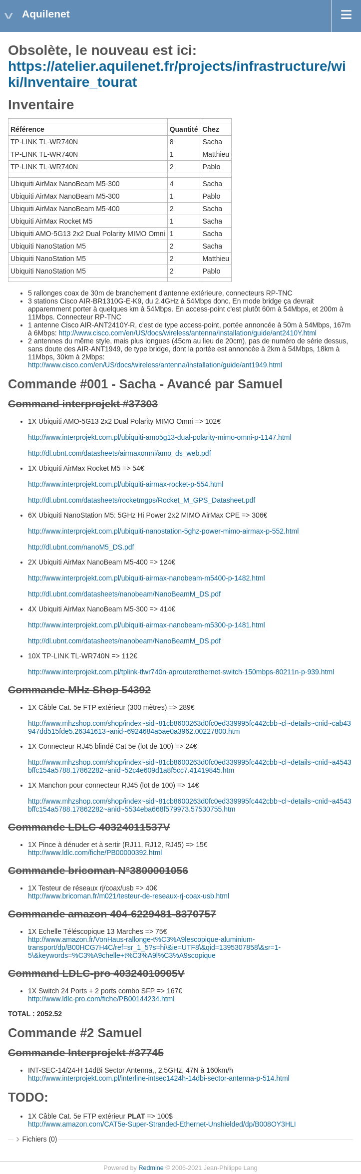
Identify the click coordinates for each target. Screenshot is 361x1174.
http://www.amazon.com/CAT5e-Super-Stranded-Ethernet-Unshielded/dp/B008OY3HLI (162, 1124)
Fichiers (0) (39, 1139)
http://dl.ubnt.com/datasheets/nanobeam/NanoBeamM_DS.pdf (124, 594)
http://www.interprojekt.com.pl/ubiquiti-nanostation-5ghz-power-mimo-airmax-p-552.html (163, 531)
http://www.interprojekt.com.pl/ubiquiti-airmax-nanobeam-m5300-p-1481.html (146, 625)
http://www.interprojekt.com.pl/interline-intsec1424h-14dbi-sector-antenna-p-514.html (159, 1078)
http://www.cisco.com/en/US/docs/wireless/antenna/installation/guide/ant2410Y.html (187, 333)
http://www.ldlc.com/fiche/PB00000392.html (95, 853)
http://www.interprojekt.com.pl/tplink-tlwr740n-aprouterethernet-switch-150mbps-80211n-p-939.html (181, 672)
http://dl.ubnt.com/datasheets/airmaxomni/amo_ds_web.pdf (119, 453)
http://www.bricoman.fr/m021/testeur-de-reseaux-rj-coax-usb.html (128, 896)
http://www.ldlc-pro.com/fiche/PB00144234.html (101, 999)
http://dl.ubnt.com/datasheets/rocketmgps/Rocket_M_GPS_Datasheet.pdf (141, 500)
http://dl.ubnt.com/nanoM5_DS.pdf (81, 547)
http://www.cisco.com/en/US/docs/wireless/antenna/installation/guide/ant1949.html (155, 365)
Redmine (150, 1168)
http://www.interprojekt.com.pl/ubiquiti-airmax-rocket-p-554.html (125, 484)
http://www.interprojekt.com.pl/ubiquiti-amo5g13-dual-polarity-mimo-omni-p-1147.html (160, 437)
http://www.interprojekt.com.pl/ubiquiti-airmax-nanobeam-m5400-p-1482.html (146, 578)
